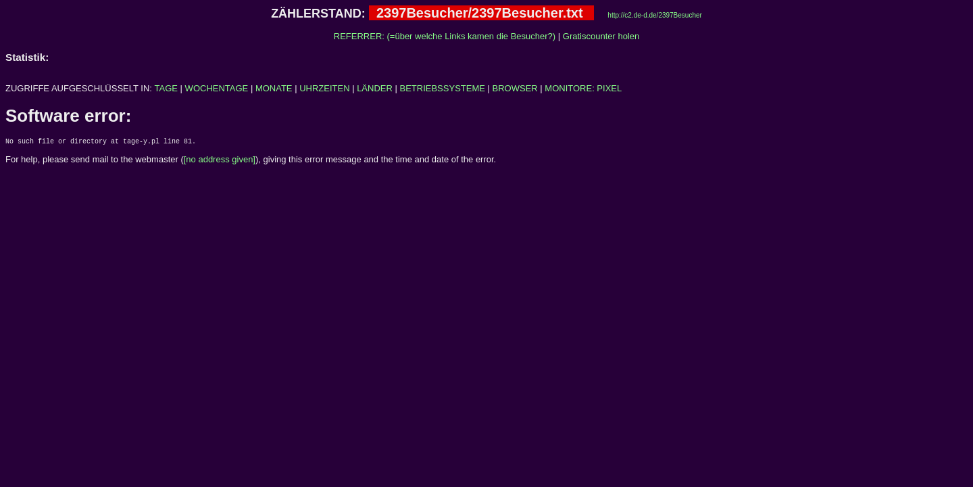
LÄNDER (375, 88)
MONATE (274, 88)
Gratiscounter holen (601, 36)
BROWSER (515, 88)
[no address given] (219, 161)
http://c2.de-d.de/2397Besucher (654, 15)
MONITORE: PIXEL (583, 88)
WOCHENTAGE (217, 88)
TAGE (166, 88)
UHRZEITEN (324, 88)
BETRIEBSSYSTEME (442, 88)
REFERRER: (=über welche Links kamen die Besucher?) (444, 36)
